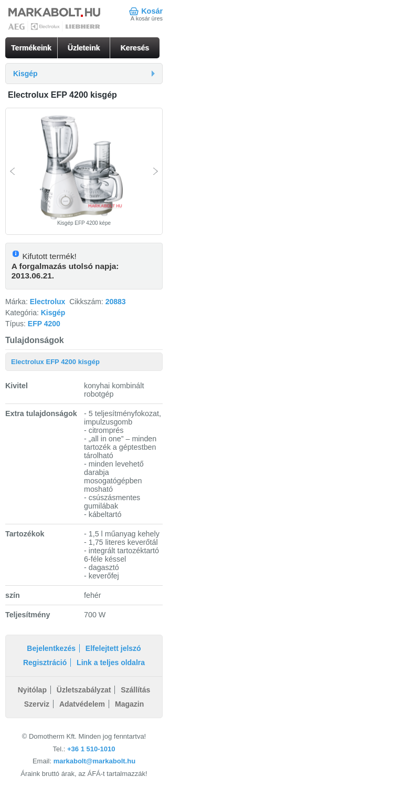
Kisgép (53, 312)
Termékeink (31, 48)
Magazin (129, 704)
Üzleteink (84, 48)
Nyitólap (32, 690)
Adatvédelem (82, 704)
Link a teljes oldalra (111, 662)
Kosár (152, 11)
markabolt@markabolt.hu (94, 761)
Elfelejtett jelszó (113, 648)
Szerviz (36, 704)
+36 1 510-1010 (91, 749)
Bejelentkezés (51, 648)
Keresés (135, 48)
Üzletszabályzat (84, 690)
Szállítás (135, 690)
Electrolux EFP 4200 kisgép (55, 362)
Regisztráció (45, 662)
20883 (115, 301)
